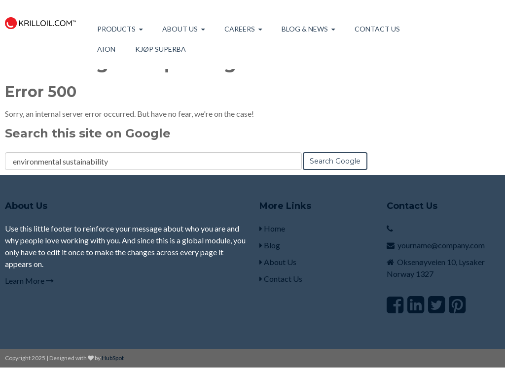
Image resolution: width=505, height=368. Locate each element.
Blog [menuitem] (269, 245)
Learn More (29, 280)
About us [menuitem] (180, 29)
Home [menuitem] (272, 228)
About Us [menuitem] (277, 262)
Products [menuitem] (116, 29)
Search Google (335, 161)
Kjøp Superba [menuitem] (160, 49)
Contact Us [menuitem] (377, 29)
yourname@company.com (441, 245)
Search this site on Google (88, 133)
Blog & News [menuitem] (305, 29)
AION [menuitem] (106, 49)
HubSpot (113, 358)
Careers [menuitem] (239, 29)
